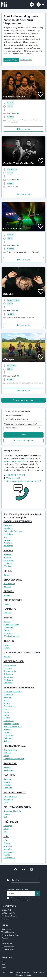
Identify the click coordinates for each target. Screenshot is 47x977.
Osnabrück (8, 677)
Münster (7, 729)
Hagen (6, 709)
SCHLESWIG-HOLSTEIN (17, 807)
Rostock (6, 656)
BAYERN (8, 550)
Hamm (6, 712)
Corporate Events (7, 947)
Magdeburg (8, 799)
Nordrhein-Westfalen (12, 691)
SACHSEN (9, 775)
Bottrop (6, 703)
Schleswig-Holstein (12, 811)
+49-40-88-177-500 (15, 475)
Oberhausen (8, 735)
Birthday (4, 941)
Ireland (6, 645)
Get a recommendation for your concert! (23, 481)
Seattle (6, 855)
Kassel (6, 630)
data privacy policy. (25, 900)
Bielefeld (7, 697)
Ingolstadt (7, 563)
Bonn (5, 700)
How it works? (26, 59)
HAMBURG (9, 609)
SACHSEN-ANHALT (14, 792)
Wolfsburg (8, 680)
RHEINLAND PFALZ (14, 746)
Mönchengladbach (11, 723)
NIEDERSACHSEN (13, 661)
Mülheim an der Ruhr (12, 726)
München (7, 554)
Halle (5, 802)
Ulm (5, 537)
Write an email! (13, 478)
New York (7, 846)
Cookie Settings (38, 972)
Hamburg (7, 613)
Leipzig (6, 782)
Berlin (6, 575)
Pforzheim (7, 543)
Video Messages (7, 932)
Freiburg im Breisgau (12, 531)
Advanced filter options (23, 440)
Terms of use (26, 972)
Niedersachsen (9, 665)
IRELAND (8, 641)
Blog (3, 962)
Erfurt (5, 828)
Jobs (3, 965)
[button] (40, 4)
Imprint (5, 972)
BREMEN (8, 591)
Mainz (6, 755)
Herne (6, 715)
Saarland (7, 767)
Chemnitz (7, 787)
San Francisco (9, 857)
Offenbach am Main (11, 636)
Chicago (6, 843)
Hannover (7, 668)
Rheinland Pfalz (10, 750)
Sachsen (7, 779)
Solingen (7, 741)
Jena (5, 831)
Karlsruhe (7, 525)
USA (6, 836)
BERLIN (7, 571)
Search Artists (11, 60)
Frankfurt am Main (11, 624)
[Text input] (21, 893)
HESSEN (8, 617)
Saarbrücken (8, 770)
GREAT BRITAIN (12, 600)
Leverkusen (8, 720)
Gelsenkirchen (9, 706)
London (6, 604)
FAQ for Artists (7, 910)
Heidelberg (8, 534)
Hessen (6, 621)
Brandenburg (9, 583)
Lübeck (6, 814)
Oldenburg (8, 674)
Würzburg (7, 566)
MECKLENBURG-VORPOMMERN (22, 652)
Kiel (5, 817)
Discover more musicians (23, 400)
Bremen (6, 595)
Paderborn (8, 738)
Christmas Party (7, 950)
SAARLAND (10, 763)
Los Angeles (8, 852)
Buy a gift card (6, 919)
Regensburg (8, 560)
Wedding (4, 938)
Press (3, 968)
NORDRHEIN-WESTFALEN (18, 687)
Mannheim (8, 528)
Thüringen (7, 825)
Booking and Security (9, 916)
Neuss (6, 732)
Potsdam (7, 586)
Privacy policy (15, 972)
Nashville (7, 849)
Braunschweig (9, 671)
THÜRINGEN (10, 821)
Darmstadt (8, 633)
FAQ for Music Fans (8, 913)
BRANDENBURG (12, 579)
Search (24, 434)
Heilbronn (7, 540)
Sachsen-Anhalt (10, 796)
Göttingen (7, 683)
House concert (6, 929)
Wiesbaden (8, 627)
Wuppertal (8, 694)
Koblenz (6, 752)
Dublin (6, 648)
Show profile (24, 129)
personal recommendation (14, 461)
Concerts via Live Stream (10, 935)
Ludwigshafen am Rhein (13, 758)
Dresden (7, 785)
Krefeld (6, 717)
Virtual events (6, 944)
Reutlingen (8, 545)
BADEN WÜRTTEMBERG (17, 521)
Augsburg (7, 557)
